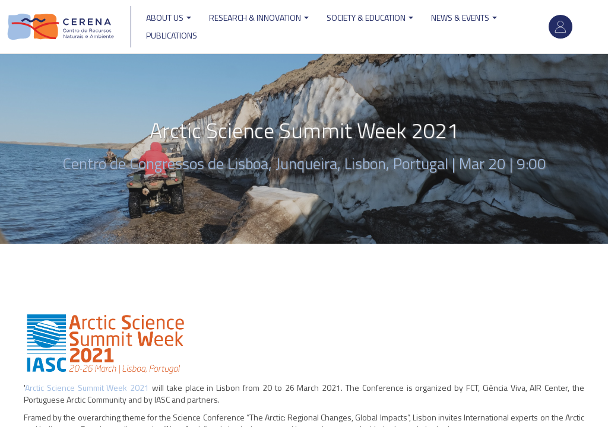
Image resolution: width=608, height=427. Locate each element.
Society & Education (370, 17)
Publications (171, 35)
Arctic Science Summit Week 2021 (87, 387)
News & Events (464, 17)
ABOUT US (168, 17)
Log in (560, 27)
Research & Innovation (259, 17)
